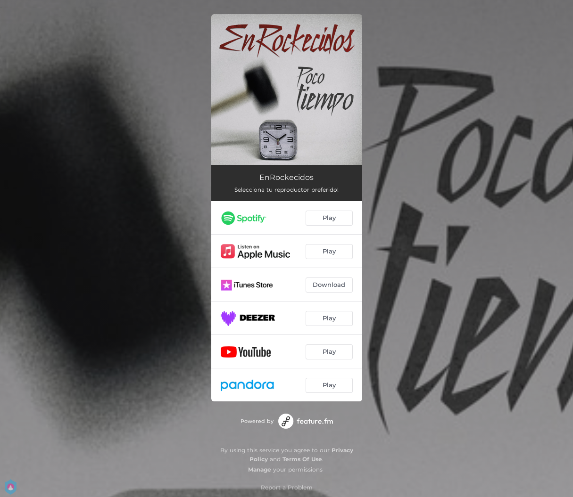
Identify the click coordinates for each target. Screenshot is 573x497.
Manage (259, 469)
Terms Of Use (302, 459)
